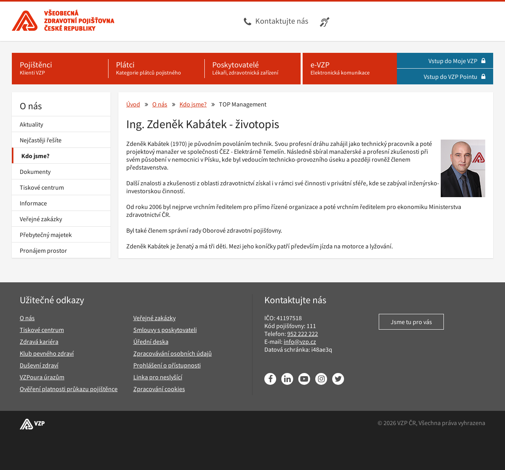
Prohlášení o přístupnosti (167, 365)
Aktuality (31, 124)
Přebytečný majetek (46, 235)
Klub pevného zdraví (47, 353)
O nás (31, 106)
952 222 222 (302, 334)
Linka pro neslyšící (157, 377)
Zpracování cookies (159, 389)
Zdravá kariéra (39, 341)
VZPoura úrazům (42, 377)
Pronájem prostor (43, 250)
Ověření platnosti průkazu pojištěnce (69, 389)
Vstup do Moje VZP (456, 61)
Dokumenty (35, 171)
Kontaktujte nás (281, 21)
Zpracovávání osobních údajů (172, 353)
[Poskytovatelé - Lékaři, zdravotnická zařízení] (252, 68)
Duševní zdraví (39, 365)
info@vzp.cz (300, 341)
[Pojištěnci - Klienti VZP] (60, 68)
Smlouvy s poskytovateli (165, 330)
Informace (33, 203)
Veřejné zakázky (41, 219)
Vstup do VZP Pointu (454, 76)
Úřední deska (150, 341)
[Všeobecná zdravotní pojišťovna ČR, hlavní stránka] (63, 21)
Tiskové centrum (42, 187)
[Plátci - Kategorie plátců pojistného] (156, 68)
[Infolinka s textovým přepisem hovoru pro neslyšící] (325, 21)
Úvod (133, 104)
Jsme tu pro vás (411, 322)
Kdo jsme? (35, 156)
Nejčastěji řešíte (41, 140)
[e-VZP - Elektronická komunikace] (350, 68)
